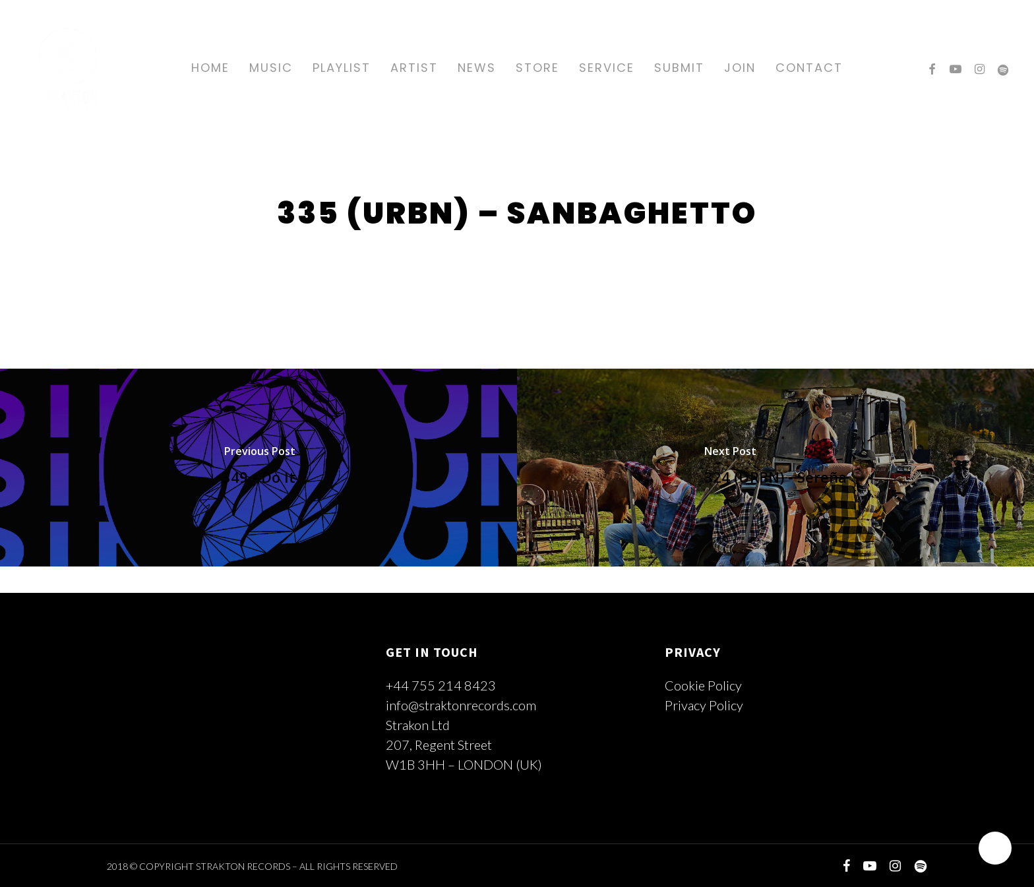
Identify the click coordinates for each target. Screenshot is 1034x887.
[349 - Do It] (258, 467)
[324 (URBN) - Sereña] (775, 467)
